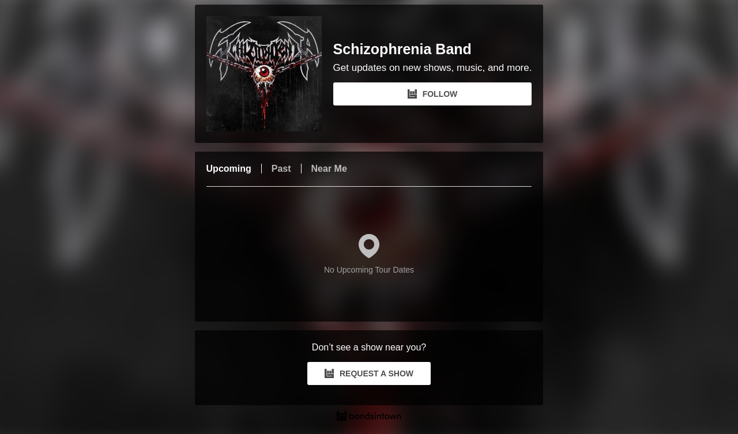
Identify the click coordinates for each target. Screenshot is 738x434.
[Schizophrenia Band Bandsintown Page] (269, 73)
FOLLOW (433, 94)
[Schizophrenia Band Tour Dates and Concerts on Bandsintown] (369, 417)
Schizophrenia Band (402, 49)
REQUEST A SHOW (369, 373)
